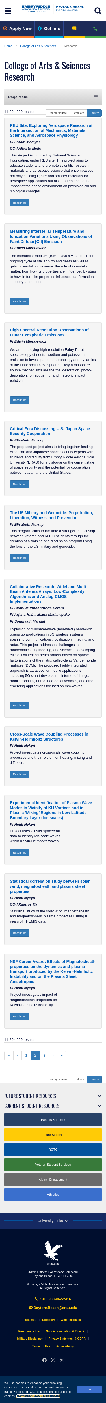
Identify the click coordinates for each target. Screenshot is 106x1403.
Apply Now (17, 28)
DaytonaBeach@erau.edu (53, 1308)
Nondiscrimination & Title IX (65, 1331)
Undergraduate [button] (58, 112)
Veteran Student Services (53, 1164)
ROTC (53, 1149)
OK (90, 1389)
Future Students (53, 1134)
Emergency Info (29, 1331)
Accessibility (65, 1346)
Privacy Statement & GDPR (38, 1396)
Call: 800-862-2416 (53, 1299)
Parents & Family (53, 1119)
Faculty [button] (94, 112)
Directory (48, 1319)
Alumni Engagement (53, 1179)
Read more (19, 202)
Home (8, 46)
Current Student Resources (31, 1106)
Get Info (49, 28)
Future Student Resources (30, 1096)
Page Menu (53, 96)
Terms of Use (41, 1346)
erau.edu (53, 1252)
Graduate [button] (78, 112)
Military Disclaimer (29, 1338)
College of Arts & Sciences (38, 46)
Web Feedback (71, 1319)
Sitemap (30, 1319)
